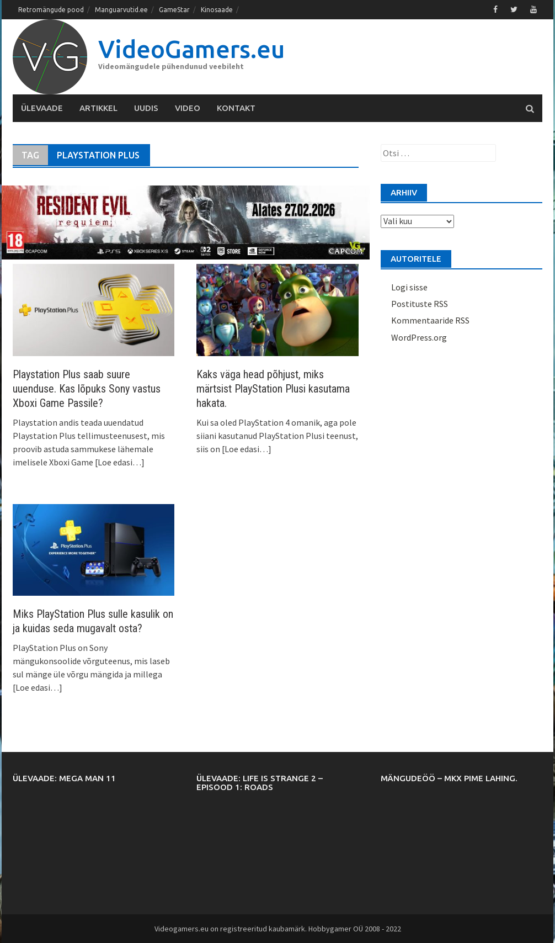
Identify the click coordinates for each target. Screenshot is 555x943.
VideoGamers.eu (191, 48)
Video (187, 108)
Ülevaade (42, 108)
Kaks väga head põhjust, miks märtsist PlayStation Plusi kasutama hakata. (273, 389)
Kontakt (236, 108)
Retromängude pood (51, 9)
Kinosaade (217, 9)
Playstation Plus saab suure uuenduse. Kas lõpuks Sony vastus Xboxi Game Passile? (87, 389)
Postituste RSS (419, 303)
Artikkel (98, 108)
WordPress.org (419, 337)
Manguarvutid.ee (121, 9)
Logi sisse (409, 287)
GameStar (174, 9)
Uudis (146, 108)
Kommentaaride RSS (430, 320)
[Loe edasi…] (119, 462)
